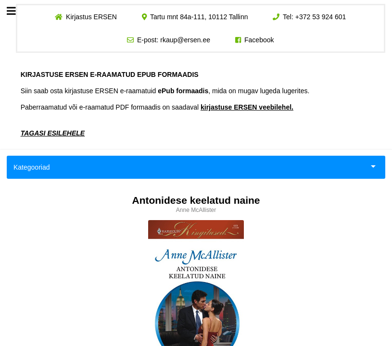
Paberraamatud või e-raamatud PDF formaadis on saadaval (157, 107)
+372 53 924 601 (320, 17)
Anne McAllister (196, 210)
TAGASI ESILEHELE (53, 133)
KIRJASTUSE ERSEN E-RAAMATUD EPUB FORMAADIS (110, 74)
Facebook (259, 40)
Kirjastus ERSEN (91, 17)
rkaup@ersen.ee (185, 40)
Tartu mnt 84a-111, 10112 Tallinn (199, 17)
